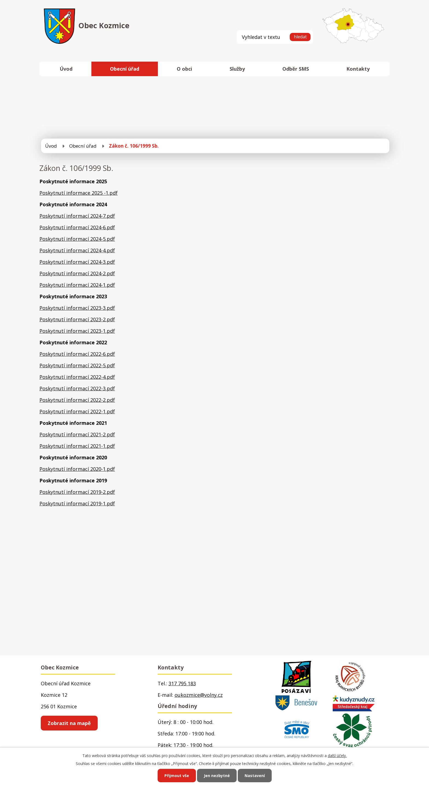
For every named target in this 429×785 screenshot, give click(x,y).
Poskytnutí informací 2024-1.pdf (77, 285)
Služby (237, 68)
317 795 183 (182, 683)
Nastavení (255, 775)
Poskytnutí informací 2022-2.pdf (77, 400)
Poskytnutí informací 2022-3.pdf (77, 388)
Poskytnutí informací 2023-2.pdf (77, 319)
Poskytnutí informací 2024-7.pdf (77, 216)
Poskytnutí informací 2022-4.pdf (77, 377)
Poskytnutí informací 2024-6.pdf (77, 227)
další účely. (337, 755)
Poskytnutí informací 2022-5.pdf (77, 365)
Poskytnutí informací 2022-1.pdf (77, 411)
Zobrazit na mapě (69, 723)
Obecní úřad (124, 68)
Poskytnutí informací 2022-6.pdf (77, 354)
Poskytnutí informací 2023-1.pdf (77, 331)
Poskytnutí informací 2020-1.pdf (77, 469)
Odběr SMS (295, 68)
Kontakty (358, 68)
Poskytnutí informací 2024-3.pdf (77, 262)
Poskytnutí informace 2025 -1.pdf (78, 193)
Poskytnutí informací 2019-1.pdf (77, 503)
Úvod (66, 68)
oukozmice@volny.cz (199, 695)
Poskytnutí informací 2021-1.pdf (77, 446)
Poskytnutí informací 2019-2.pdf (77, 492)
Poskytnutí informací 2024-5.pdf (77, 239)
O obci (184, 68)
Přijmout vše (176, 775)
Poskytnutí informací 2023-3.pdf (77, 308)
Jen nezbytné (217, 775)
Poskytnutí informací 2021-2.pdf (77, 434)
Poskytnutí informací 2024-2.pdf (77, 273)
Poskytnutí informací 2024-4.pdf (77, 250)
